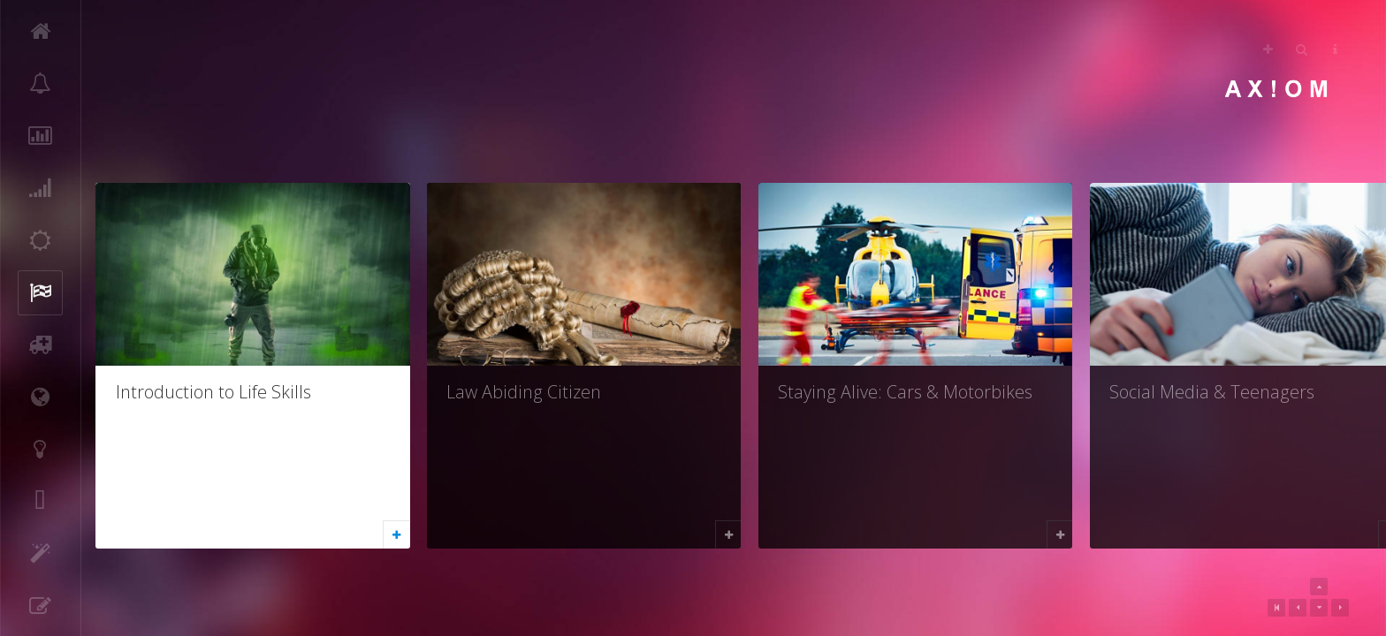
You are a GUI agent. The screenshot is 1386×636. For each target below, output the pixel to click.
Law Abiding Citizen (523, 392)
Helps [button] (1335, 49)
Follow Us (1268, 49)
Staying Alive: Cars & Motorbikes (905, 392)
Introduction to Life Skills (213, 392)
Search (1301, 49)
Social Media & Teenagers (1211, 392)
